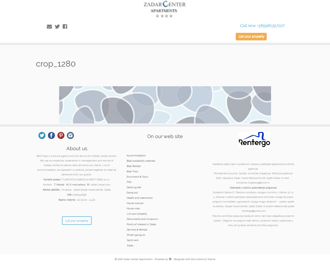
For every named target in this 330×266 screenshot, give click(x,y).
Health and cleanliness (140, 198)
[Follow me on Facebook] (66, 27)
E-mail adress (77, 184)
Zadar (130, 245)
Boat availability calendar (141, 160)
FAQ (129, 182)
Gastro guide (134, 187)
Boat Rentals (134, 166)
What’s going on (136, 235)
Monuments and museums (142, 219)
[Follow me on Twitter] (59, 27)
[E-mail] (51, 27)
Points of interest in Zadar (141, 224)
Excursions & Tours (137, 176)
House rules (133, 208)
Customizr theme (205, 259)
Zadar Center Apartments (138, 259)
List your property (251, 36)
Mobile (60, 184)
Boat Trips (132, 171)
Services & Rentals (137, 229)
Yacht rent (132, 240)
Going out (132, 192)
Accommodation (136, 155)
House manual (135, 203)
